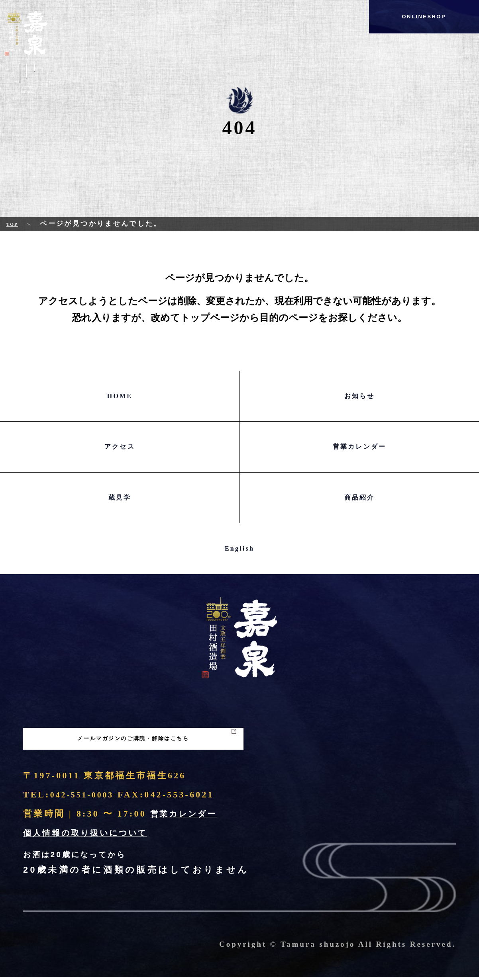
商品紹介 (359, 497)
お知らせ (359, 396)
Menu (26, 80)
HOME (119, 396)
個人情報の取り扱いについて (92, 833)
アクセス (119, 446)
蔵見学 (120, 497)
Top (15, 223)
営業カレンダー (359, 446)
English (239, 548)
